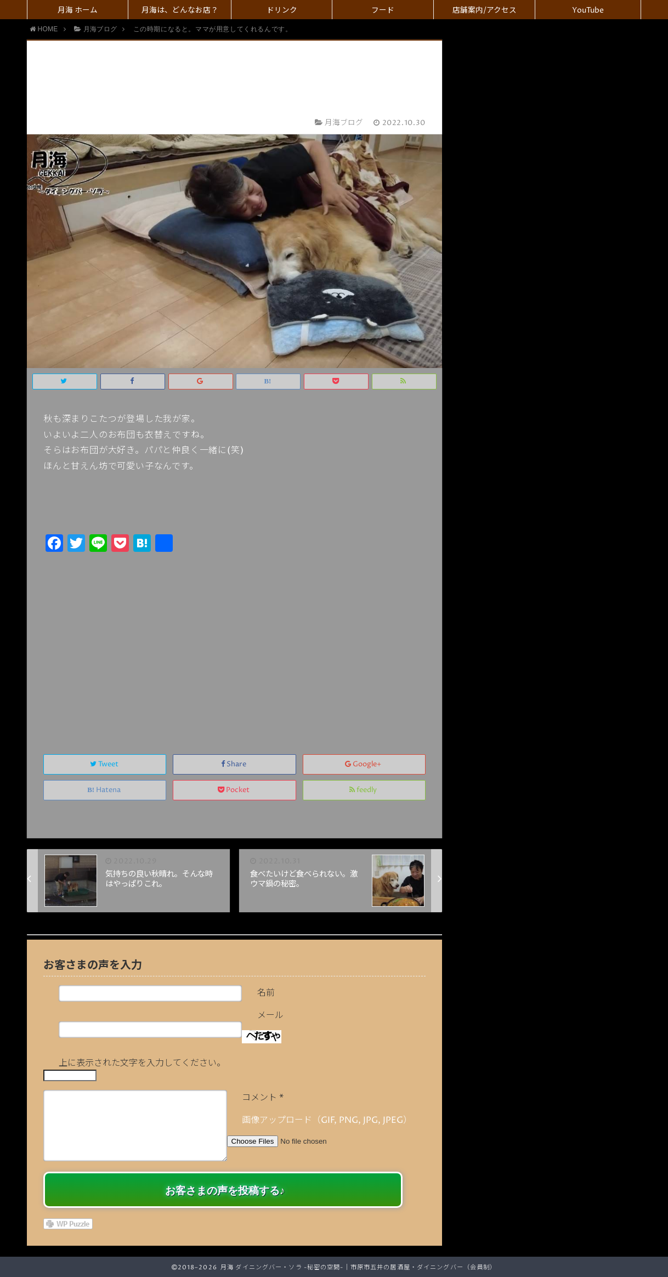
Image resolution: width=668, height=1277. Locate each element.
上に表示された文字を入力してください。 (142, 1063)
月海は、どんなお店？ (179, 10)
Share (234, 764)
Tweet (105, 764)
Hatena (104, 790)
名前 (266, 993)
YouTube (588, 10)
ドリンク (282, 10)
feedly (363, 790)
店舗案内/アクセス (484, 10)
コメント (263, 1098)
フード (382, 10)
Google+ (364, 764)
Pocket (234, 790)
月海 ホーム (78, 10)
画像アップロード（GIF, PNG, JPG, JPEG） (327, 1120)
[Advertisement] (234, 641)
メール (270, 1015)
